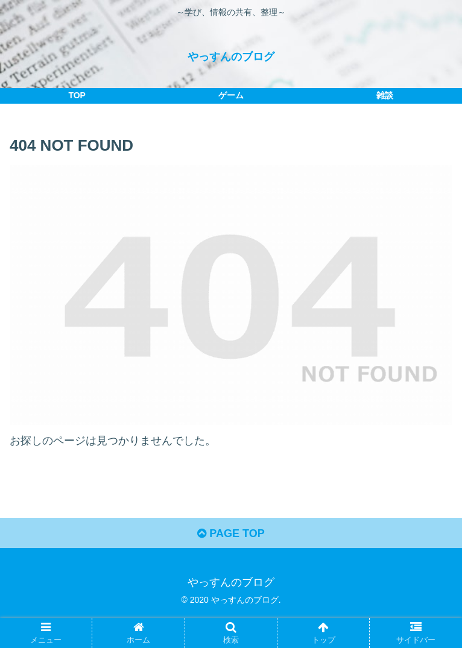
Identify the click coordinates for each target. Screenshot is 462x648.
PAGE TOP (230, 533)
